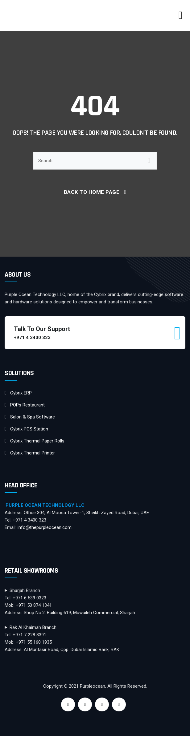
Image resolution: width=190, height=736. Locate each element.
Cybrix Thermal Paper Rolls (37, 441)
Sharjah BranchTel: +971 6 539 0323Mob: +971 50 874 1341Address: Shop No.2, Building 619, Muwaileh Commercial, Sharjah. (70, 601)
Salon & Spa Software (32, 417)
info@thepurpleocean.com (45, 527)
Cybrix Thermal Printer (32, 453)
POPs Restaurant (27, 405)
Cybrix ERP (21, 393)
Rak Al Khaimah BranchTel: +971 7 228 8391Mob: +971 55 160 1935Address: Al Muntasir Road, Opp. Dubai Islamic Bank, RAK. (62, 638)
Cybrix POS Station (29, 429)
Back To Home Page (92, 192)
